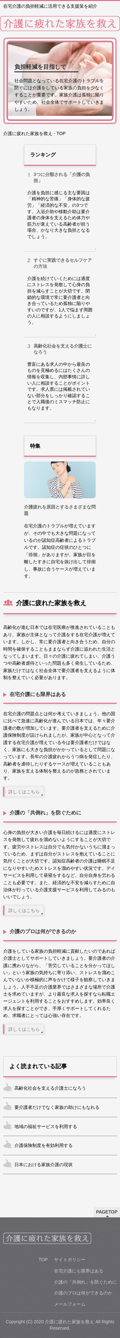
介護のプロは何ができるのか (43, 931)
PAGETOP (106, 1211)
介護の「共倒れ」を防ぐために (45, 812)
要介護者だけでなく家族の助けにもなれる (57, 1107)
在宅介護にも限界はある (38, 694)
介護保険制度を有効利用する (43, 1145)
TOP (43, 1259)
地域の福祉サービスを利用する (45, 1126)
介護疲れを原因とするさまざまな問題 (60, 510)
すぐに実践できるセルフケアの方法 (63, 263)
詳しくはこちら (24, 791)
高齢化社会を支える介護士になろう (63, 349)
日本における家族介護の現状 (43, 1164)
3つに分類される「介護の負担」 (62, 177)
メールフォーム (69, 1304)
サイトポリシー (69, 1259)
